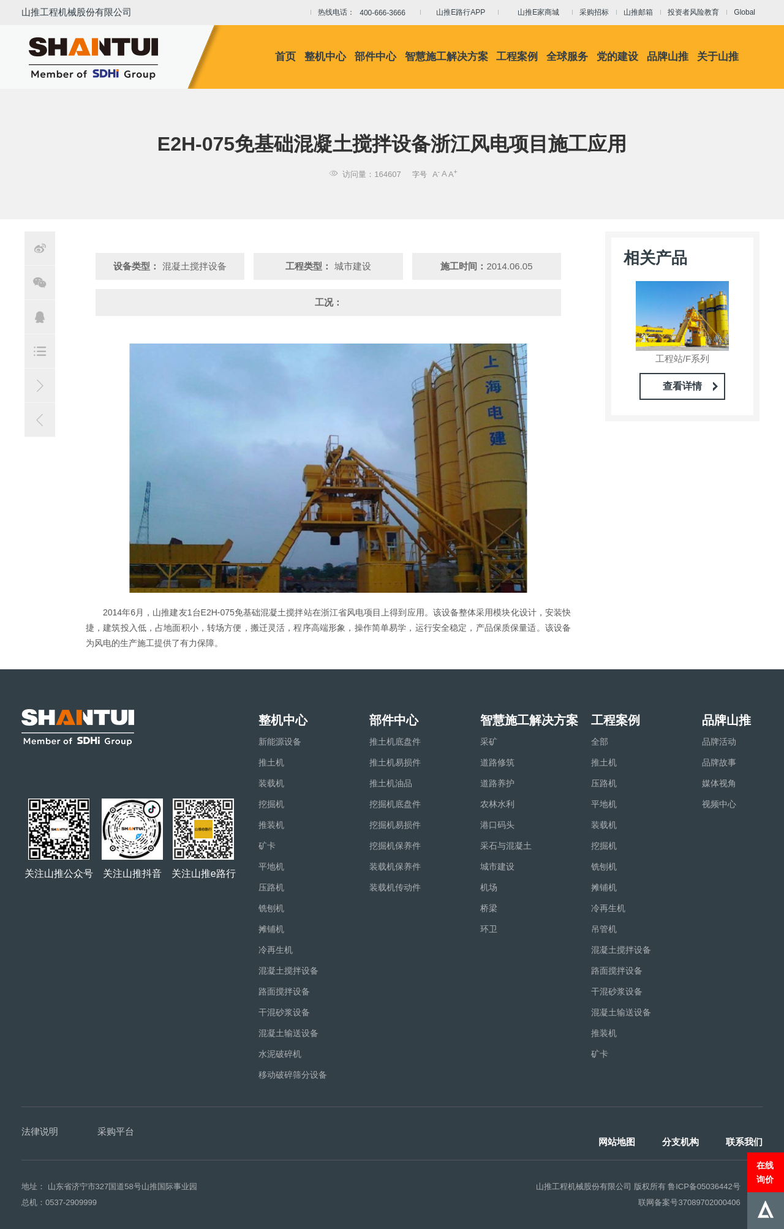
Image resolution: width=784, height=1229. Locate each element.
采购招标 (594, 12)
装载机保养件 (395, 866)
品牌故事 (719, 762)
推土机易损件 (395, 762)
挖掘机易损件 (395, 825)
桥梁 (488, 908)
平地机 (271, 866)
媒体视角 (719, 783)
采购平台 (115, 1131)
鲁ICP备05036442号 (704, 1186)
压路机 (271, 887)
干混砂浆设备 (284, 1012)
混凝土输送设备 (288, 1033)
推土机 (271, 762)
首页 (285, 56)
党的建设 (617, 56)
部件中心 (375, 56)
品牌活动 (719, 741)
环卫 (488, 929)
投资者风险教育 (693, 12)
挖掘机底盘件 (395, 804)
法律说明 (39, 1131)
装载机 (271, 783)
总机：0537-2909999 (59, 1202)
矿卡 (267, 846)
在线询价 (765, 1172)
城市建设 (497, 866)
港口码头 (497, 825)
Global (744, 12)
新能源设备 (279, 741)
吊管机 (604, 929)
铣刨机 (271, 908)
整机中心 (325, 56)
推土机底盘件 (395, 741)
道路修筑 (497, 762)
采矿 (488, 741)
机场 (488, 887)
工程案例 (517, 56)
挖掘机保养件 (395, 846)
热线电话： (365, 12)
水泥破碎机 (279, 1054)
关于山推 (718, 56)
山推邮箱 (638, 12)
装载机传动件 (395, 887)
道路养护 (497, 783)
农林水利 (497, 804)
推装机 (271, 825)
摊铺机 (271, 929)
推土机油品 (390, 783)
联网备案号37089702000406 (689, 1202)
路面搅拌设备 (284, 991)
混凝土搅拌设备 (288, 970)
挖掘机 (271, 804)
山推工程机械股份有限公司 (76, 12)
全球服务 (567, 56)
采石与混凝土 (506, 846)
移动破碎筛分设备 (292, 1075)
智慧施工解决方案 (446, 56)
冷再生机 (275, 950)
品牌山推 (667, 56)
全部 (599, 741)
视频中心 (719, 804)
